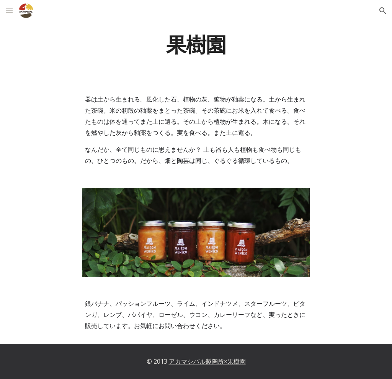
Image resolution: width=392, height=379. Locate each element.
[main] (196, 43)
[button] (9, 10)
